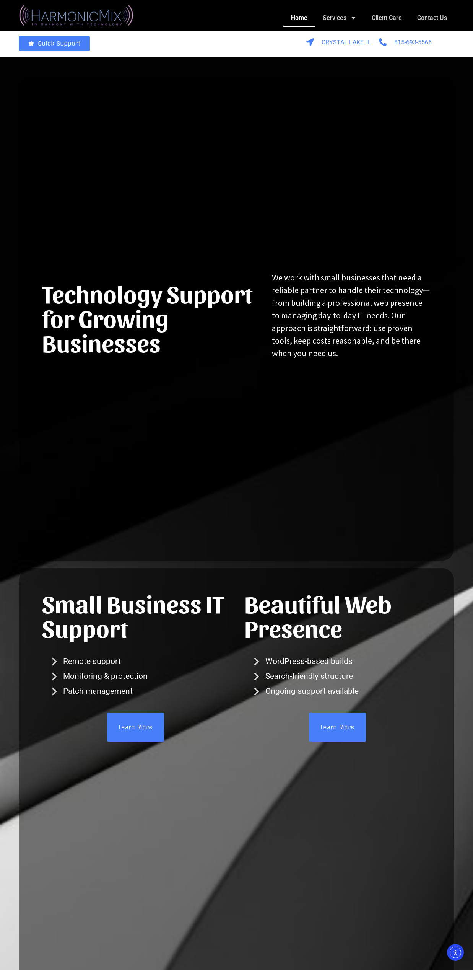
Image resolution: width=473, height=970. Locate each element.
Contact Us (432, 17)
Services (339, 18)
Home (299, 17)
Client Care (387, 17)
